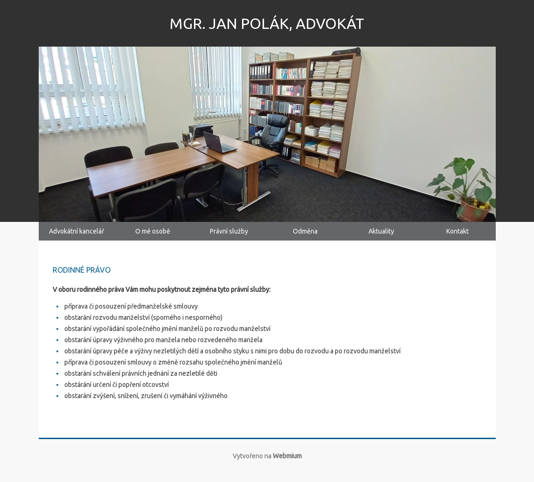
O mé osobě (152, 236)
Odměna (305, 236)
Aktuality (381, 236)
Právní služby (229, 236)
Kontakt (457, 236)
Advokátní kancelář (76, 236)
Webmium (287, 465)
